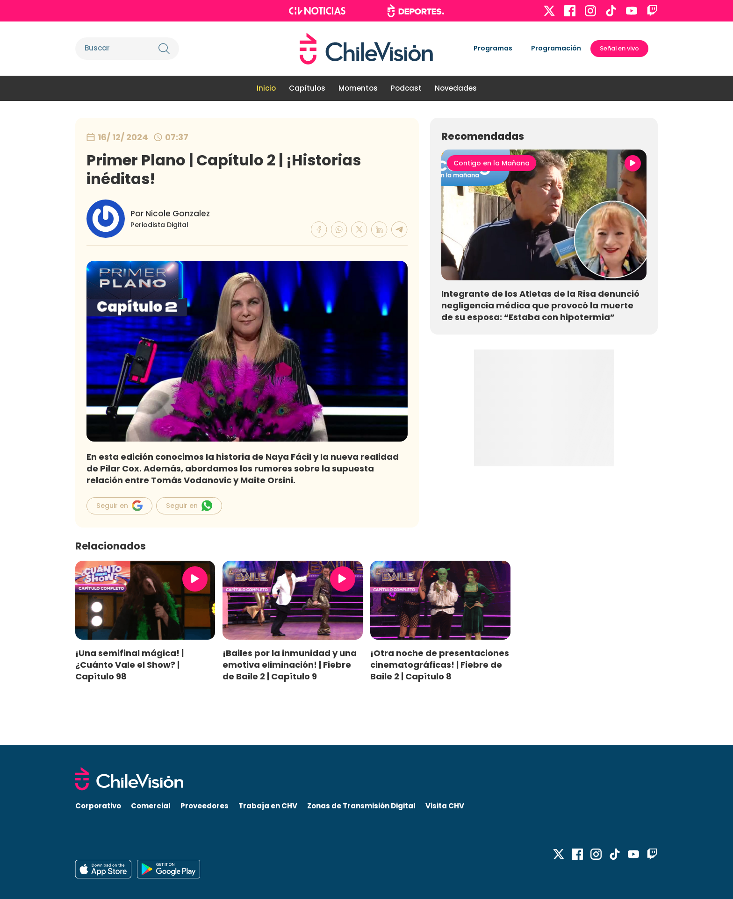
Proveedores (204, 806)
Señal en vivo (619, 48)
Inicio (266, 88)
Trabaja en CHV (267, 806)
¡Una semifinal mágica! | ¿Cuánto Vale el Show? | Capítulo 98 (129, 664)
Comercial (151, 806)
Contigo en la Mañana (491, 163)
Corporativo (98, 806)
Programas (493, 48)
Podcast (406, 88)
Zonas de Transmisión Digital (361, 806)
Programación (556, 48)
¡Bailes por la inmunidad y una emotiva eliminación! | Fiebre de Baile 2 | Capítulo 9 (290, 664)
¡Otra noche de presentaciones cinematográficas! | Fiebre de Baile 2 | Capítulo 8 (439, 664)
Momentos (358, 88)
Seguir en (119, 505)
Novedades (456, 88)
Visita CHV (444, 806)
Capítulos (307, 88)
